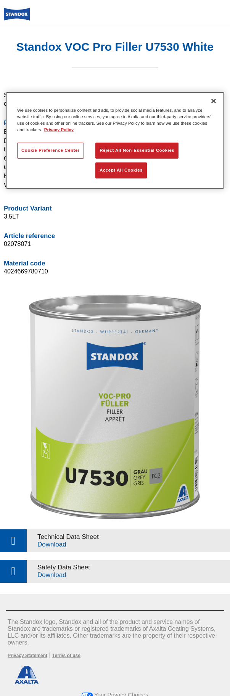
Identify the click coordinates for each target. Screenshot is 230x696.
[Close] (213, 101)
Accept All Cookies (121, 170)
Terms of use (66, 655)
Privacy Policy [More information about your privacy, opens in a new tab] (59, 129)
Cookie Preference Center (50, 150)
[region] (115, 140)
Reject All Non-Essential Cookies (137, 150)
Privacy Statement (27, 655)
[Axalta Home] (17, 17)
